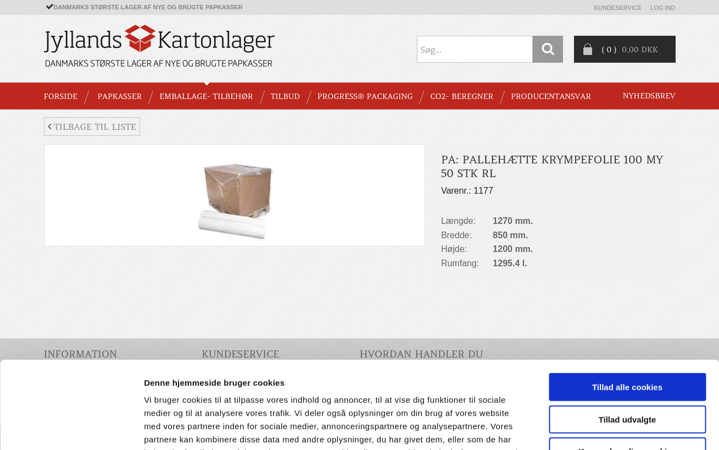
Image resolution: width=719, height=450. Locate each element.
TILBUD (285, 96)
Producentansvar (551, 96)
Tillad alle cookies (627, 305)
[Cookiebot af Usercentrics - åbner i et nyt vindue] (71, 428)
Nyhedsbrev (649, 96)
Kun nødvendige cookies (627, 369)
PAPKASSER (119, 96)
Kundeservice (618, 7)
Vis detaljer (571, 428)
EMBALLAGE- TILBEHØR (206, 96)
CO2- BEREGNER (461, 96)
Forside (60, 96)
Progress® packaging (365, 96)
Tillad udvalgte (627, 337)
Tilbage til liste (92, 126)
